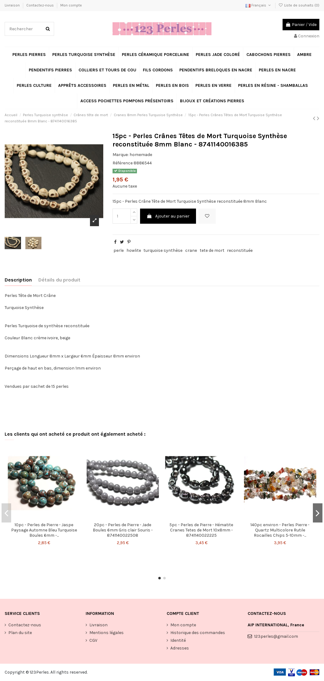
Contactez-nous (40, 5)
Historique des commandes (197, 632)
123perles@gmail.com (276, 636)
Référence (123, 163)
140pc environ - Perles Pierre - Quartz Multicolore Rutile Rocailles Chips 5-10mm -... (279, 530)
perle (118, 250)
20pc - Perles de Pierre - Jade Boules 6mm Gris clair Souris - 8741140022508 (123, 530)
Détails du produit (59, 280)
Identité (178, 640)
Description (18, 280)
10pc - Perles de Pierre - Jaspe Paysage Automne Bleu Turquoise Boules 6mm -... (44, 530)
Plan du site (20, 632)
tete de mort (212, 250)
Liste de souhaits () (299, 5)
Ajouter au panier (168, 216)
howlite (133, 250)
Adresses (179, 648)
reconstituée (240, 250)
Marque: (121, 154)
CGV (93, 640)
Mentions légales (106, 632)
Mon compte (71, 5)
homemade (141, 154)
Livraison (13, 5)
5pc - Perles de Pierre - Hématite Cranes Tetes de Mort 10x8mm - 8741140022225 (201, 530)
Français (258, 5)
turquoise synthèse (162, 250)
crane (191, 250)
